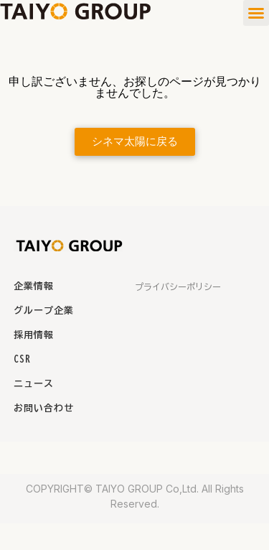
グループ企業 (44, 310)
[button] (256, 13)
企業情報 (34, 286)
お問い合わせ (44, 408)
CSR (22, 359)
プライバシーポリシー (178, 286)
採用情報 (34, 335)
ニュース (34, 383)
